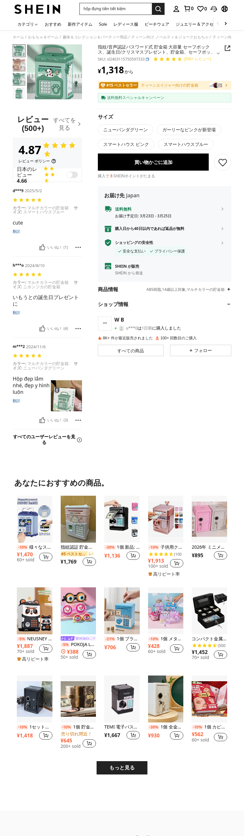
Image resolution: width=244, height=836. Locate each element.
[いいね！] (42, 247)
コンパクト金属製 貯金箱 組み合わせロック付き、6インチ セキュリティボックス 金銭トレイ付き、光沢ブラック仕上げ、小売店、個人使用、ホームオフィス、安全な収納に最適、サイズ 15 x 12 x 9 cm (209, 639)
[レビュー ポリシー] (37, 161)
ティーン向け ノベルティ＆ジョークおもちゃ (169, 37)
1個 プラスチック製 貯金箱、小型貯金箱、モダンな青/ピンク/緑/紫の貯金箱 (122, 639)
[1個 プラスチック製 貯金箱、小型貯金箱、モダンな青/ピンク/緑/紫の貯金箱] (122, 610)
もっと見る (122, 767)
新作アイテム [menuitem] (80, 24)
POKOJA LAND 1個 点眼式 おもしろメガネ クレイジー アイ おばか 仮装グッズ (78, 644)
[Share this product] (227, 48)
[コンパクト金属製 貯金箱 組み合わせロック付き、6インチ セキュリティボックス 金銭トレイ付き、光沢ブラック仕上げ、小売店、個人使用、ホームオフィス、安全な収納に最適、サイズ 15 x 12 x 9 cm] (209, 610)
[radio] (125, 129)
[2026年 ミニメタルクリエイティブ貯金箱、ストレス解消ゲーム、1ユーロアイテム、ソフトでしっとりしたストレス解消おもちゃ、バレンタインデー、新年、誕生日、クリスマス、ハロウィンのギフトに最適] (209, 519)
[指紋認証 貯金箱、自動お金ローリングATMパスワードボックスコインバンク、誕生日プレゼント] (78, 519)
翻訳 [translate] (16, 231)
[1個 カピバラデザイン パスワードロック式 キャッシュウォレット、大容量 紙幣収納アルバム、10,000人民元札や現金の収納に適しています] (209, 699)
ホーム (18, 37)
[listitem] (34, 534)
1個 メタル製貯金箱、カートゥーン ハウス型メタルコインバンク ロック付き (166, 639)
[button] (115, 9)
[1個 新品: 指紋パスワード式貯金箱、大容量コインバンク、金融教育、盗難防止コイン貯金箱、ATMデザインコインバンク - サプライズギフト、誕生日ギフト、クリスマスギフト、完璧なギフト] (122, 519)
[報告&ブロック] (78, 247)
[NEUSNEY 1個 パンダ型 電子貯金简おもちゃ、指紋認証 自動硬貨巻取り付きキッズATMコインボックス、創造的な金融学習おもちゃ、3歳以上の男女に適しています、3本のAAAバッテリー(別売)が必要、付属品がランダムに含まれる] (34, 610)
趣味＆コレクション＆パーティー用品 (95, 37)
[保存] (222, 166)
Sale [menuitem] (103, 24)
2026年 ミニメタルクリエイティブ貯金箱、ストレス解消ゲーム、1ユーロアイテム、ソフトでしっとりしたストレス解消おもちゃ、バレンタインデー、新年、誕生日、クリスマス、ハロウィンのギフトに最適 (209, 547)
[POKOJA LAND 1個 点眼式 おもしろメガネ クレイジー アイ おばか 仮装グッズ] (78, 610)
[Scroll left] (218, 24)
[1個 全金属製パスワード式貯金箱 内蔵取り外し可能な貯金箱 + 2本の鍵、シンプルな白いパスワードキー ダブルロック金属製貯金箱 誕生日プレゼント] (166, 699)
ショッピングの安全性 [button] (134, 247)
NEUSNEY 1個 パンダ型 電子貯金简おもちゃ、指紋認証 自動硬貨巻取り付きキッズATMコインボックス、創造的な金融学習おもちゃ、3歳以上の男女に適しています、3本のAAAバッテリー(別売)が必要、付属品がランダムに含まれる (34, 639)
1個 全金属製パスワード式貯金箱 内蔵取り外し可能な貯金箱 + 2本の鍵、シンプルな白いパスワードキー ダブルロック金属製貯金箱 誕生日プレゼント (166, 727)
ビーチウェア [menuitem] (157, 24)
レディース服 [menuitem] (125, 24)
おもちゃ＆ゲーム (43, 37)
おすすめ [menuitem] (53, 24)
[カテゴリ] (28, 24)
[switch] (72, 175)
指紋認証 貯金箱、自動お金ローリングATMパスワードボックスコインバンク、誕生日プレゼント (78, 547)
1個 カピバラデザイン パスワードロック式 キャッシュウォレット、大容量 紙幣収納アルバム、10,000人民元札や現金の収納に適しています (209, 727)
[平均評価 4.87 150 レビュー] (182, 59)
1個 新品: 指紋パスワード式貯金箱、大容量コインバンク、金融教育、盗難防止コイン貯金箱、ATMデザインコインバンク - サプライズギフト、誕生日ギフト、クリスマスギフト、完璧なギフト (122, 547)
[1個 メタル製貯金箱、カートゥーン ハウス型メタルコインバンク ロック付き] (166, 610)
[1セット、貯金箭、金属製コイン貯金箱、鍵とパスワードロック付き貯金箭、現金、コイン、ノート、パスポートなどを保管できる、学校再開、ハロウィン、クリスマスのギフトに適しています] (34, 699)
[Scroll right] (225, 24)
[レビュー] (47, 124)
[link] (188, 8)
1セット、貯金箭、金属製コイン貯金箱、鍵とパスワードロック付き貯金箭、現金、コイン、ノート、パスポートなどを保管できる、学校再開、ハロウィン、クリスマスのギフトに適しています (34, 727)
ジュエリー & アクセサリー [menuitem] (201, 24)
